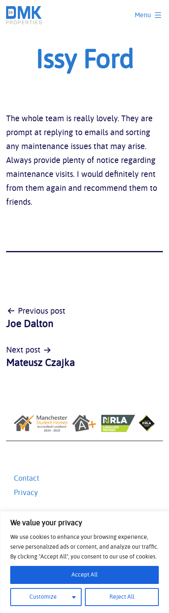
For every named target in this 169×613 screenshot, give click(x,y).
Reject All (121, 597)
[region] (84, 562)
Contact (26, 478)
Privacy (26, 493)
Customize (43, 597)
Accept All (84, 575)
